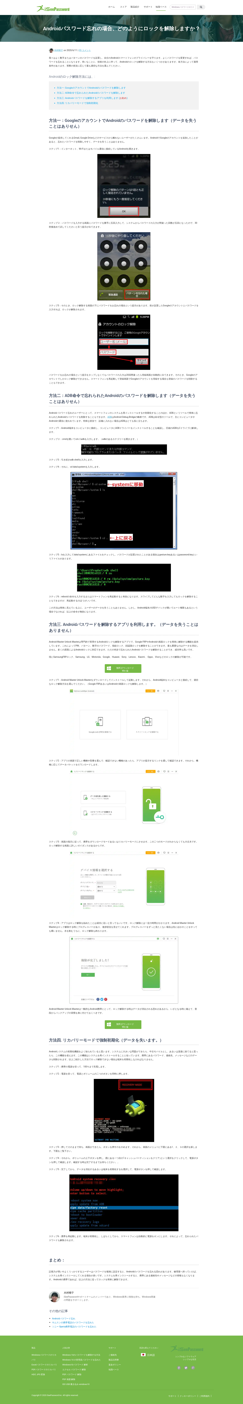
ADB (109, 417)
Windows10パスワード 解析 (76, 1364)
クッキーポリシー (188, 1396)
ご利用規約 (204, 1396)
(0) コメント (85, 50)
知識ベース (160, 7)
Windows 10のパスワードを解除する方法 (81, 1355)
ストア (117, 7)
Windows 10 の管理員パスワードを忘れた (82, 1360)
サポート (146, 7)
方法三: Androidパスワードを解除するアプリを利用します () (92, 98)
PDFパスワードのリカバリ (44, 1369)
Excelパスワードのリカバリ (44, 1364)
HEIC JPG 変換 (38, 1374)
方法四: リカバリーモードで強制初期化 (77, 103)
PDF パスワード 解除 (71, 1374)
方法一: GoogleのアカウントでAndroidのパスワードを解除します (91, 87)
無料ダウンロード (125, 669)
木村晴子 (58, 50)
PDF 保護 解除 (68, 1379)
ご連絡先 (113, 1355)
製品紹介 (131, 7)
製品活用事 (114, 1360)
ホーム (102, 7)
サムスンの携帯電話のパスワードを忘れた (73, 1322)
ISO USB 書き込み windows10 (75, 1384)
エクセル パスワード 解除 (74, 1369)
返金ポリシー (115, 1364)
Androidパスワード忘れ (63, 1318)
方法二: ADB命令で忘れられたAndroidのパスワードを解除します (91, 92)
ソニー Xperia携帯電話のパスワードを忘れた (74, 1326)
